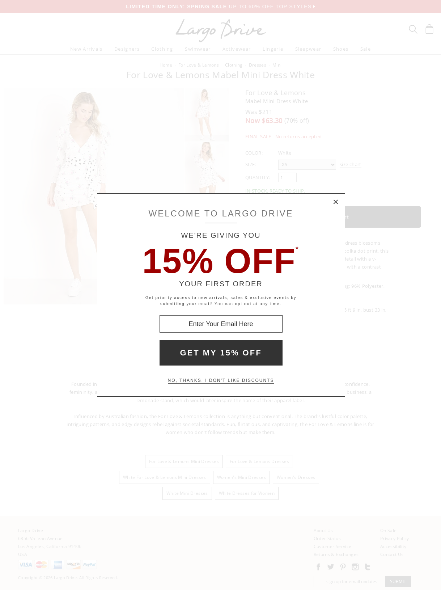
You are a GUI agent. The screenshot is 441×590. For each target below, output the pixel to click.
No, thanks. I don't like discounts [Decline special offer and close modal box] (221, 380)
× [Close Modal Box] (336, 202)
